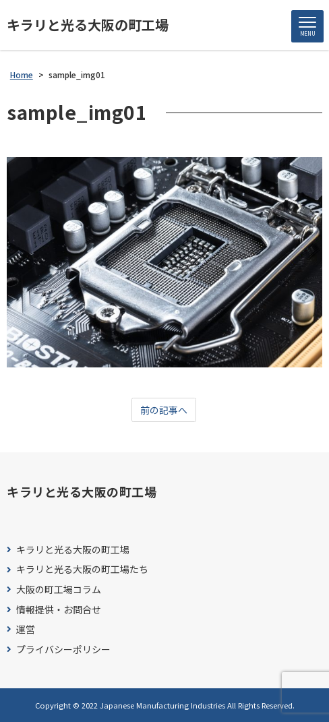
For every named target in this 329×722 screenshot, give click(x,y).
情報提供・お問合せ (58, 609)
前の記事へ (163, 410)
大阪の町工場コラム (58, 589)
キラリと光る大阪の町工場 (88, 25)
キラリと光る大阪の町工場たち (82, 569)
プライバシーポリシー (63, 649)
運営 (25, 629)
